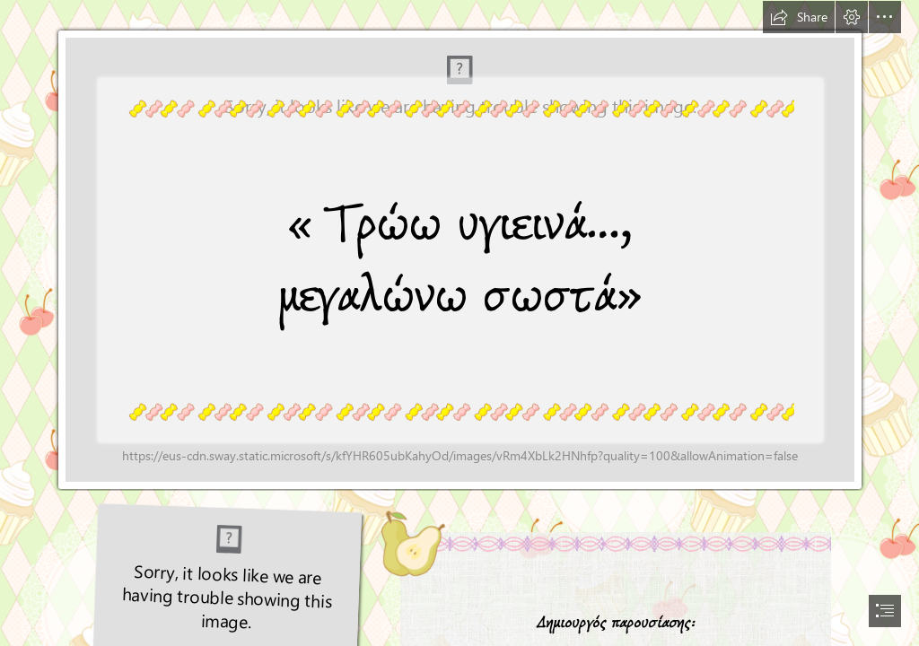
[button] (799, 17)
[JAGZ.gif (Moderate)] (459, 246)
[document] (459, 323)
